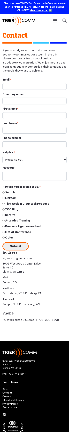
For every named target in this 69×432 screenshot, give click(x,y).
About (5, 389)
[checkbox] (34, 215)
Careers (6, 396)
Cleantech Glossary (13, 400)
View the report (39, 10)
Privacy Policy (10, 403)
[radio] (34, 192)
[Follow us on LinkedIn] (4, 415)
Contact (7, 392)
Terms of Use (9, 407)
